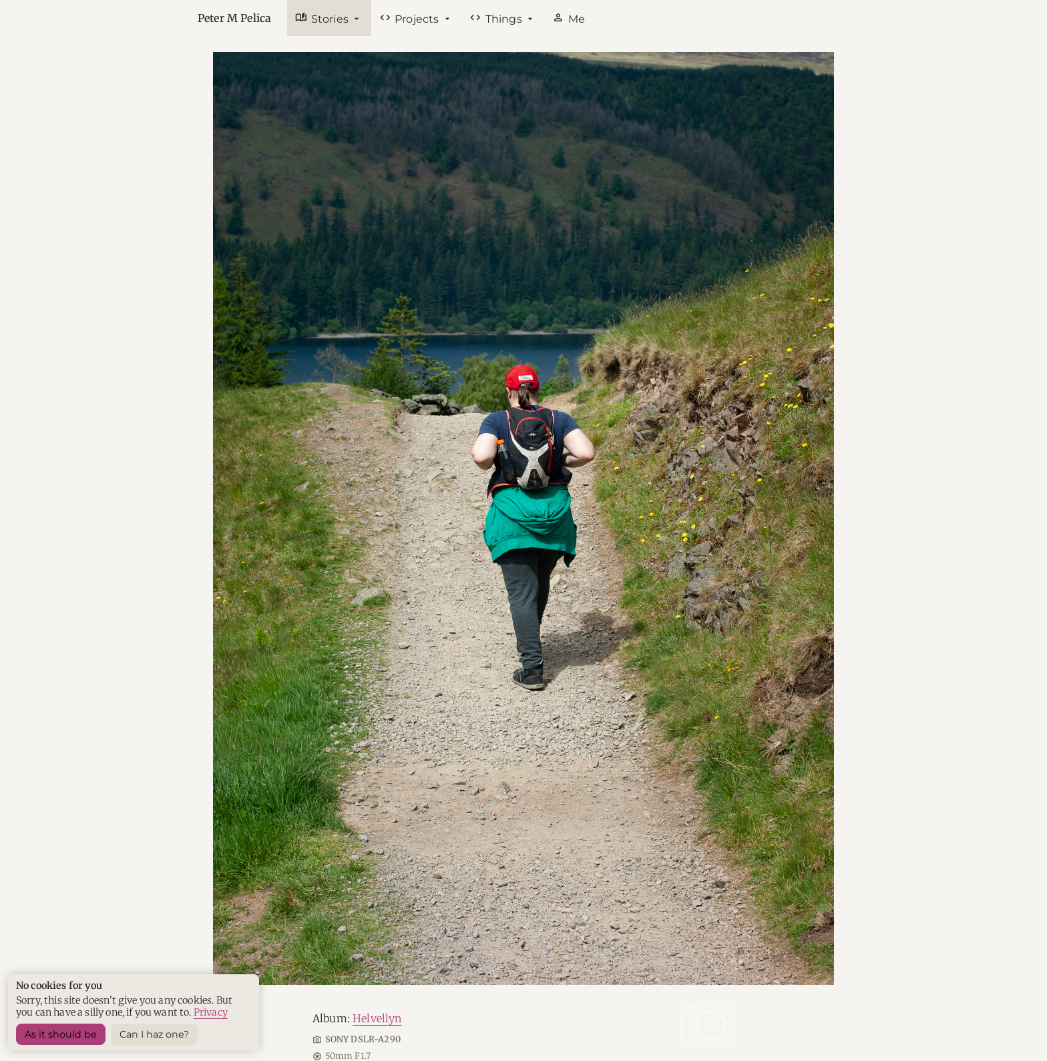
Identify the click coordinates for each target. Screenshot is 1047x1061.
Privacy (211, 1012)
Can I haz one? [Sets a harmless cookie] (154, 1034)
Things (497, 18)
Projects (410, 18)
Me (568, 18)
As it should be (61, 1034)
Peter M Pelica (234, 18)
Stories (323, 18)
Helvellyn (377, 1018)
